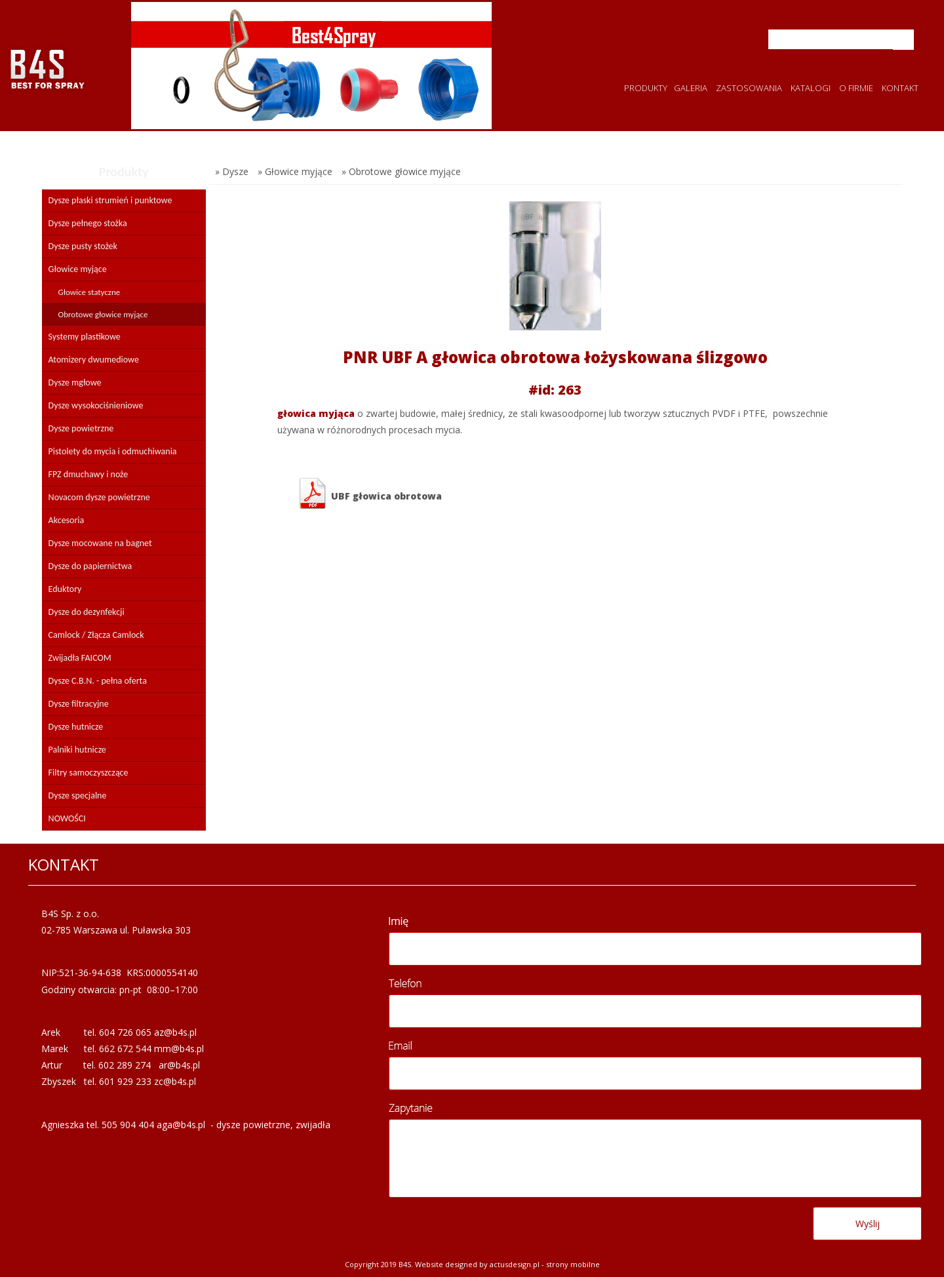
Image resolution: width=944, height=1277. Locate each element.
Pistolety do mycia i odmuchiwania (113, 451)
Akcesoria (67, 520)
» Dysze (231, 171)
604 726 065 (125, 1032)
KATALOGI (811, 88)
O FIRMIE (856, 88)
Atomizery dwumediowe (94, 359)
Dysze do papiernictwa (90, 566)
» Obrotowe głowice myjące (401, 171)
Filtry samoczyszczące (88, 772)
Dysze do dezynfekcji (87, 612)
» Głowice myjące (295, 171)
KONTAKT (900, 88)
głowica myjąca (316, 413)
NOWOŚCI (67, 818)
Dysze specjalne (78, 795)
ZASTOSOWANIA (749, 88)
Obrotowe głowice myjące (103, 314)
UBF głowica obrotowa (369, 493)
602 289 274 (124, 1065)
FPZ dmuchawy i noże (88, 474)
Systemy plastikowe (85, 336)
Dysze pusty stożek (83, 246)
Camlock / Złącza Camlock (96, 634)
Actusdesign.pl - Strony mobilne (545, 1264)
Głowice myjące (78, 269)
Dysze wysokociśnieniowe (96, 405)
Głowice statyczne (89, 292)
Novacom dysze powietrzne (99, 497)
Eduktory (65, 589)
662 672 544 (125, 1048)
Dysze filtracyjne (79, 703)
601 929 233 (125, 1081)
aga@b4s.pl (181, 1124)
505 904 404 (128, 1124)
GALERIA (690, 88)
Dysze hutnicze (76, 726)
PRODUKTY (645, 88)
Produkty (124, 172)
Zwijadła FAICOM (80, 657)
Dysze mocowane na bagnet (100, 543)
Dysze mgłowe (75, 382)
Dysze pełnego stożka (88, 223)
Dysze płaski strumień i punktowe (110, 200)
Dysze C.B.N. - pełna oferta (98, 680)
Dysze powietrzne (81, 428)
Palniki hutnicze (77, 749)
